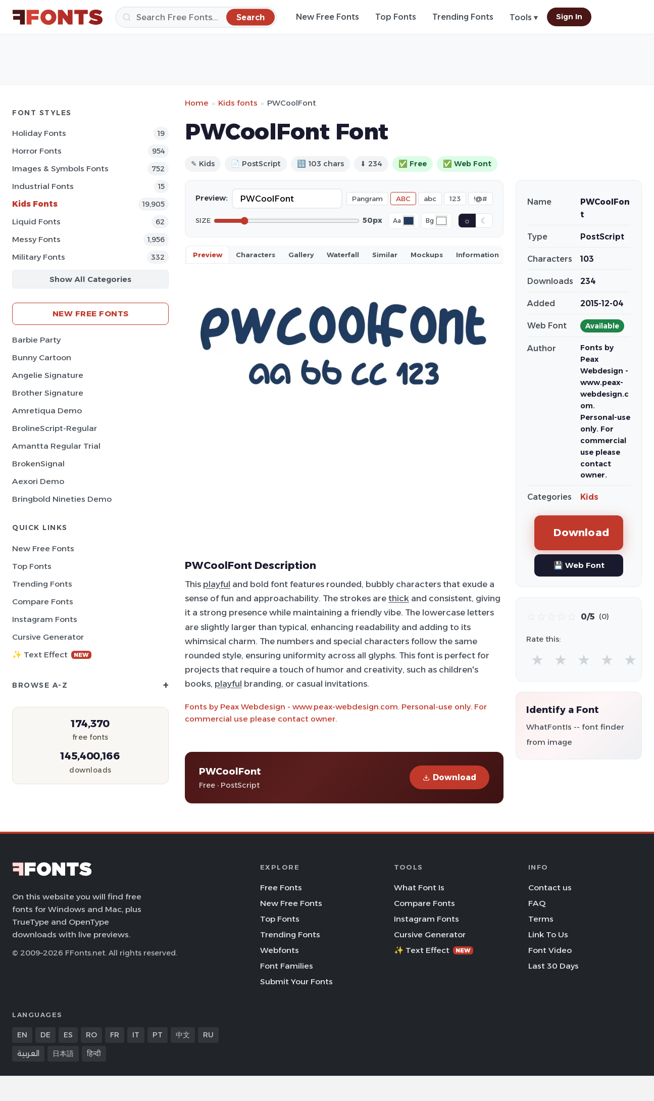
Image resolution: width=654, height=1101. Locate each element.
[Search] (196, 17)
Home (197, 103)
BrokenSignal (38, 463)
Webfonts (279, 950)
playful (216, 584)
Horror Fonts (37, 151)
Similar (384, 255)
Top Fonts (395, 17)
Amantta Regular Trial (56, 446)
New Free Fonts (327, 17)
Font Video (550, 950)
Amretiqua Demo (47, 410)
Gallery (301, 255)
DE (45, 1034)
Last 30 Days (553, 966)
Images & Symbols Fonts (60, 168)
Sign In (569, 16)
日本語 (63, 1053)
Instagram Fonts (44, 619)
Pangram (367, 199)
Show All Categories (90, 279)
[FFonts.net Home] (57, 17)
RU (208, 1034)
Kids (589, 497)
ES (68, 1034)
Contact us (550, 887)
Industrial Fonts (43, 186)
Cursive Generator (48, 637)
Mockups (427, 255)
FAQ (536, 903)
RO (91, 1034)
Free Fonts (281, 887)
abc (430, 199)
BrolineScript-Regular (54, 428)
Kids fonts (238, 103)
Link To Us (548, 934)
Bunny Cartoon (41, 357)
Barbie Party (36, 340)
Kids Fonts (35, 204)
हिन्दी (94, 1053)
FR (114, 1034)
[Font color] (409, 221)
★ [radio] (537, 659)
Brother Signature (47, 393)
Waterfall (343, 255)
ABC (403, 199)
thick (398, 598)
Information (477, 255)
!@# (480, 199)
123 (455, 199)
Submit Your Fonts (296, 981)
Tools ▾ (524, 17)
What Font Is (419, 887)
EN (22, 1034)
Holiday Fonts (39, 133)
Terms (541, 919)
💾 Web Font (579, 565)
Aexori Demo (38, 481)
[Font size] (287, 221)
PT (158, 1034)
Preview (207, 255)
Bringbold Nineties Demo (62, 499)
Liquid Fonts (36, 221)
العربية (28, 1053)
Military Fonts (38, 257)
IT (135, 1034)
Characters (255, 255)
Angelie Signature (47, 375)
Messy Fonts (36, 239)
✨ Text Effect (51, 654)
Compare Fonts (42, 601)
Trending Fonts (462, 17)
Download (449, 777)
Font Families (286, 966)
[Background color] (441, 221)
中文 (183, 1034)
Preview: (211, 198)
